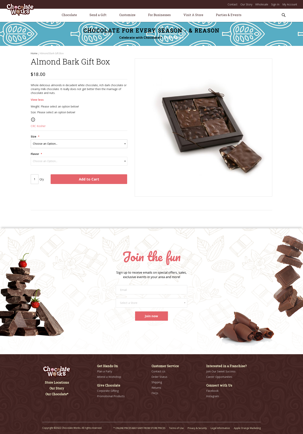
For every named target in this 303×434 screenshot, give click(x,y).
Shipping (157, 382)
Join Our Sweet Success (221, 371)
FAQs (155, 393)
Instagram (212, 396)
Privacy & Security (197, 428)
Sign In (275, 4)
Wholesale (261, 4)
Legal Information (220, 428)
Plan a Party (104, 371)
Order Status (159, 377)
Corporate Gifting (108, 391)
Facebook (212, 391)
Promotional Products (111, 396)
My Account (289, 4)
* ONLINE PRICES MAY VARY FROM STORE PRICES (139, 428)
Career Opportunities (219, 377)
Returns (156, 387)
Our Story (246, 4)
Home (34, 53)
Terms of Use (176, 428)
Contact (232, 4)
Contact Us (158, 371)
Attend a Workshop (109, 377)
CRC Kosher (38, 126)
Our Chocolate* (56, 394)
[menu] (151, 15)
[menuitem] (69, 15)
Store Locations (57, 382)
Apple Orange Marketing (247, 428)
